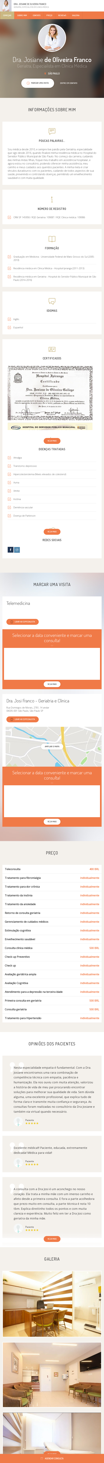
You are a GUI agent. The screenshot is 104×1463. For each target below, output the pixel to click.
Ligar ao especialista (22, 621)
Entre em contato (68, 83)
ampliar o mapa (52, 746)
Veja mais (52, 440)
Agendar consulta (52, 1458)
